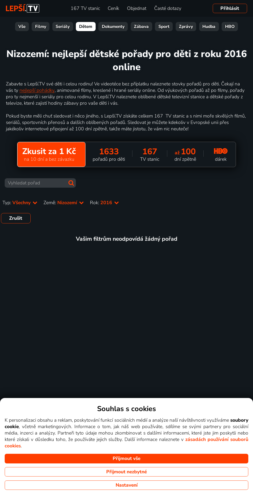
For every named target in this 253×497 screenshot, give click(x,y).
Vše (21, 26)
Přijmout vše (126, 458)
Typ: (20, 202)
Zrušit (15, 218)
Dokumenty (113, 26)
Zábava (141, 26)
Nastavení (127, 485)
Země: (63, 202)
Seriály (63, 26)
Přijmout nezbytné (126, 472)
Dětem (85, 26)
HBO (230, 26)
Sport (163, 26)
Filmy (40, 26)
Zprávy (186, 26)
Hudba (208, 26)
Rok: (104, 202)
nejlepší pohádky (37, 90)
